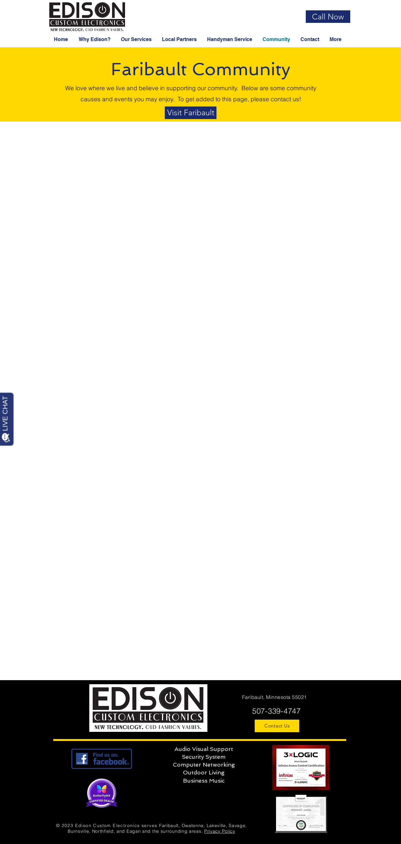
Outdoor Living (204, 772)
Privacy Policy (219, 831)
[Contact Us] (277, 726)
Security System (204, 756)
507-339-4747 (275, 711)
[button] (95, 39)
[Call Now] (328, 16)
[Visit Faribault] (190, 113)
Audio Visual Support (203, 749)
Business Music (204, 780)
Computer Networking (204, 764)
